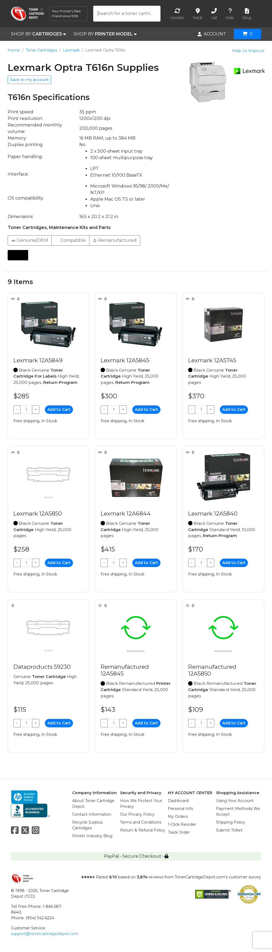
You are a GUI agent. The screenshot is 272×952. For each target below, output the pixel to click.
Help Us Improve (248, 50)
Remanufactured (115, 240)
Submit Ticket (229, 830)
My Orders (178, 816)
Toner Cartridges (41, 50)
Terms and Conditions (140, 822)
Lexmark (71, 50)
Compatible (70, 240)
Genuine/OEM (29, 240)
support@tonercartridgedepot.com (44, 933)
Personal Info (180, 808)
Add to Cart (59, 409)
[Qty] (26, 409)
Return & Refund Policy (142, 830)
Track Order (179, 832)
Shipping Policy (230, 822)
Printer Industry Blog (92, 835)
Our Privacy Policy (137, 814)
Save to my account (29, 79)
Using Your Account (235, 800)
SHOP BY (38, 34)
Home (14, 50)
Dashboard (178, 800)
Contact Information (91, 814)
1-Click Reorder (182, 824)
